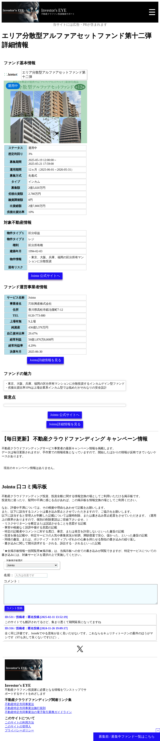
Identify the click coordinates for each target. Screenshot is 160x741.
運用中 (13, 85)
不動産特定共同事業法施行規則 (25, 711)
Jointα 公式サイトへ (45, 275)
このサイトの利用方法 (19, 726)
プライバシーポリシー (19, 734)
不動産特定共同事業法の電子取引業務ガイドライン (38, 715)
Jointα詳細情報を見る (45, 360)
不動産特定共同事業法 (19, 707)
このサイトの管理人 (18, 730)
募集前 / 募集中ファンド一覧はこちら (127, 736)
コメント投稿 (14, 612)
